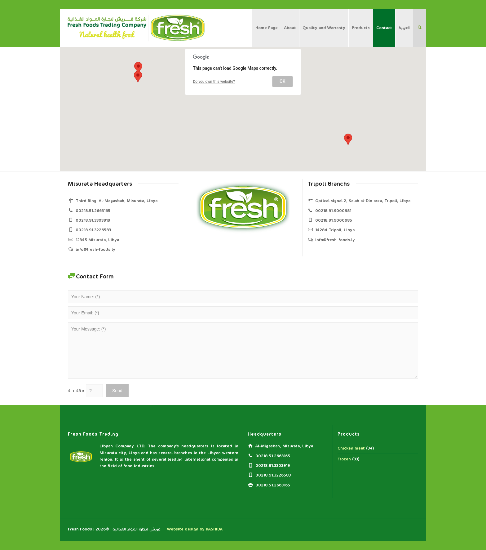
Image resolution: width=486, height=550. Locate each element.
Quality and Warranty (324, 27)
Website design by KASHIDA (195, 529)
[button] (348, 139)
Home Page (266, 27)
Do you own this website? (214, 81)
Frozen (344, 459)
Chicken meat (351, 448)
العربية (404, 27)
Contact (384, 27)
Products (361, 27)
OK (282, 81)
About (290, 27)
